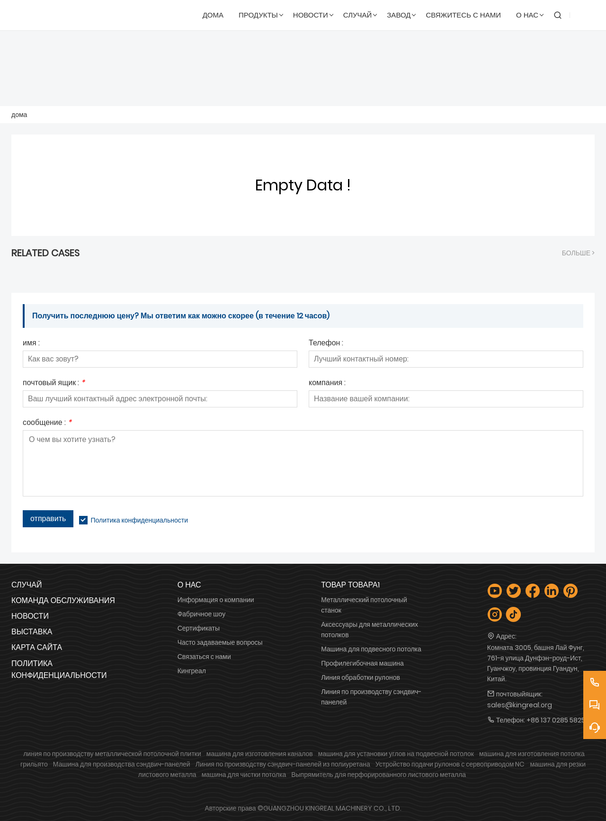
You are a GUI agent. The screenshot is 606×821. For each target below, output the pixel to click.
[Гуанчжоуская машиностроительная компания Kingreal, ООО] (57, 15)
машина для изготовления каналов (259, 753)
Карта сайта (36, 647)
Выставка (31, 631)
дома (19, 114)
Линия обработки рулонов (360, 677)
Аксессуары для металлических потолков (369, 630)
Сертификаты (199, 628)
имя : (31, 343)
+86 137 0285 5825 (555, 720)
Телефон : (326, 343)
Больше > (578, 253)
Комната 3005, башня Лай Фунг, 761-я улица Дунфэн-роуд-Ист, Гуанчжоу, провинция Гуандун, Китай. (535, 663)
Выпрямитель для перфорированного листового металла (378, 774)
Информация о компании (216, 599)
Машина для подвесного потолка (371, 649)
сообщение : (47, 423)
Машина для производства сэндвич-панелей (121, 764)
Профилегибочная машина (362, 663)
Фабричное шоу (202, 614)
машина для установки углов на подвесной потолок (396, 753)
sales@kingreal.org (519, 705)
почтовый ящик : (54, 383)
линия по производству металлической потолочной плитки (112, 753)
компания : (327, 383)
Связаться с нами (204, 656)
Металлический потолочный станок (364, 605)
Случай (26, 584)
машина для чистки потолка (244, 774)
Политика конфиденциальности (139, 520)
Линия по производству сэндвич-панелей (371, 697)
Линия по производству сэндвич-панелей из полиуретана (283, 764)
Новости (30, 616)
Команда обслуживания (63, 600)
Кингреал (192, 671)
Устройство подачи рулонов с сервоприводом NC (450, 764)
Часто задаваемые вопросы (220, 642)
